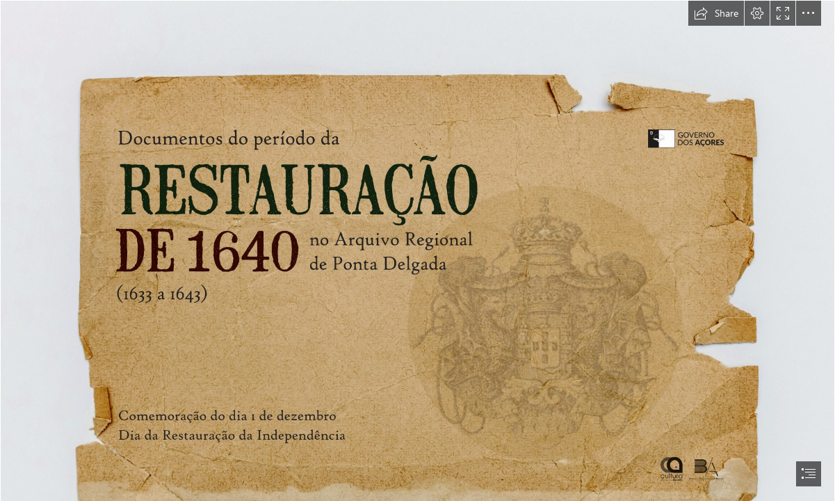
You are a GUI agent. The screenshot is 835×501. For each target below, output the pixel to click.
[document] (417, 250)
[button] (716, 13)
